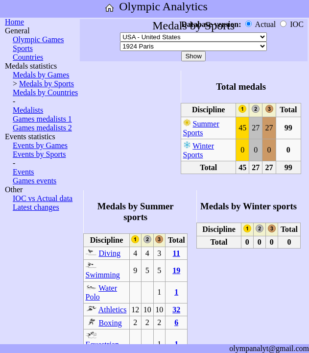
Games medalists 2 (42, 128)
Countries (28, 57)
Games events (34, 180)
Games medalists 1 (42, 119)
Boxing (110, 323)
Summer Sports (201, 128)
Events (23, 172)
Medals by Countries (45, 92)
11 (176, 253)
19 (176, 270)
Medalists (28, 110)
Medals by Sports (46, 83)
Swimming (103, 275)
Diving (109, 253)
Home (14, 22)
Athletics (112, 309)
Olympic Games (38, 39)
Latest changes (36, 207)
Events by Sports (39, 154)
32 (176, 309)
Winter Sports (198, 150)
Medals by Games (41, 75)
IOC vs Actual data (42, 198)
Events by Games (40, 145)
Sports (23, 48)
